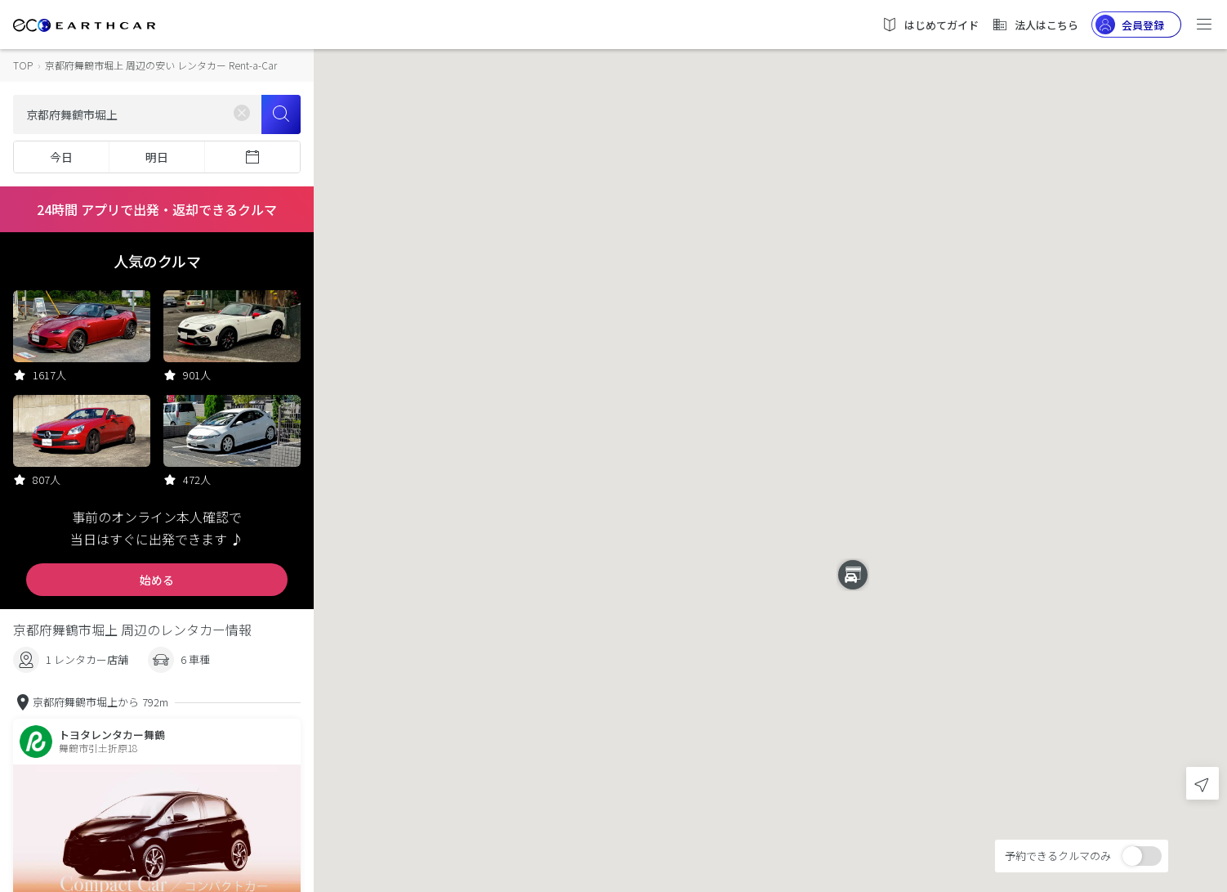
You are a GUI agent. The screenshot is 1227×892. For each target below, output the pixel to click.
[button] (770, 431)
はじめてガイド (930, 24)
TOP (23, 65)
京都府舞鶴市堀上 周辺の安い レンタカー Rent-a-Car (161, 65)
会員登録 (1129, 24)
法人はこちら (1035, 24)
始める (157, 580)
